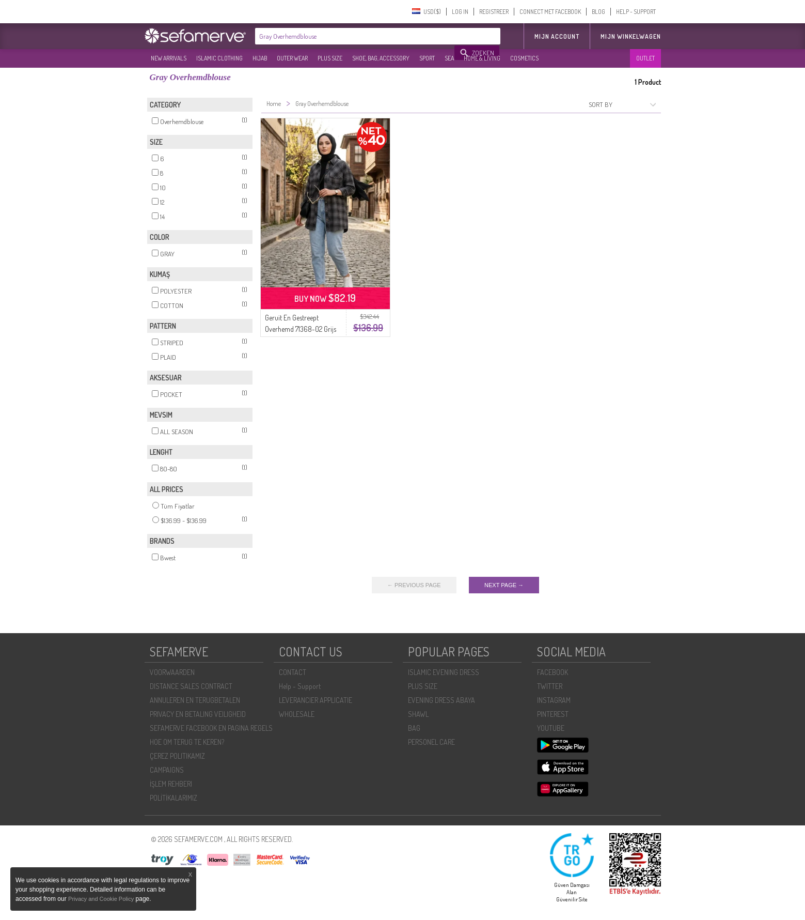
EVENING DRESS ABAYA (441, 700)
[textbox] (355, 36)
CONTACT (292, 672)
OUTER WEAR (292, 58)
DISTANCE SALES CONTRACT (191, 686)
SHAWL (418, 714)
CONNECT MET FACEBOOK (550, 12)
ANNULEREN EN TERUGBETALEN (195, 700)
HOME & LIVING (482, 58)
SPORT (427, 58)
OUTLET (645, 58)
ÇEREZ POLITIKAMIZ (177, 756)
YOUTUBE (550, 728)
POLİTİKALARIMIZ (173, 797)
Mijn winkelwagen (631, 36)
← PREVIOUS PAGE (414, 585)
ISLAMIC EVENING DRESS (443, 672)
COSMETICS (524, 58)
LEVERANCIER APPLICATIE (315, 700)
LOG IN (460, 12)
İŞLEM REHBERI (171, 783)
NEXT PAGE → (504, 585)
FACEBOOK (552, 672)
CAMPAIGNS (167, 769)
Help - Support (300, 686)
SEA (449, 58)
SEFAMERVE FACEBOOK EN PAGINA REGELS (211, 728)
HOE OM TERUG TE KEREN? (187, 742)
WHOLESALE (296, 714)
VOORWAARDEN (172, 672)
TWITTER (549, 686)
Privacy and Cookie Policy (101, 899)
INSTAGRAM (554, 700)
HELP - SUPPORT (636, 12)
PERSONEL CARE (431, 742)
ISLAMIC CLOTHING (219, 58)
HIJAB (259, 58)
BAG (414, 728)
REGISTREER (494, 12)
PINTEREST (553, 714)
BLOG (598, 12)
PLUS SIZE (330, 58)
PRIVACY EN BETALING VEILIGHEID (198, 714)
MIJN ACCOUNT (556, 36)
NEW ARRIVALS (168, 58)
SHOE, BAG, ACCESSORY (380, 58)
